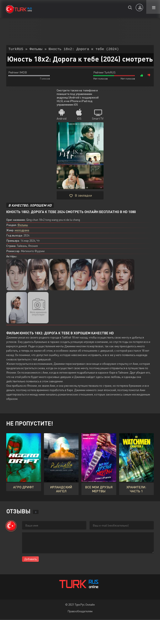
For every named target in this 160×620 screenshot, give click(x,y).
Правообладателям (80, 612)
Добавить (30, 560)
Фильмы (23, 225)
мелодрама (22, 231)
